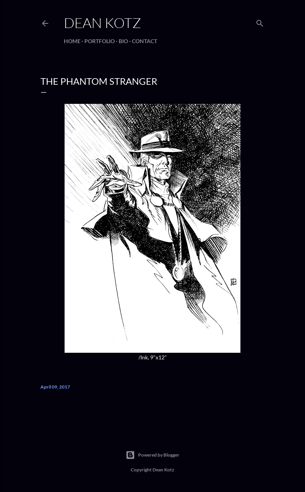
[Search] (260, 21)
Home (72, 41)
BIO (123, 41)
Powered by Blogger (152, 455)
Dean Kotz (102, 22)
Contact (144, 41)
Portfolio (99, 41)
